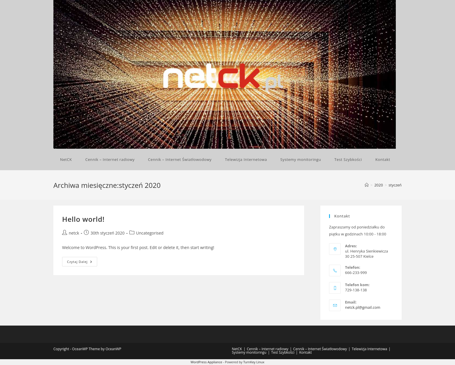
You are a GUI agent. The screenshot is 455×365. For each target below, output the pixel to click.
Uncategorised (150, 233)
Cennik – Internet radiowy (267, 348)
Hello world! (83, 219)
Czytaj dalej (82, 262)
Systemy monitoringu (249, 352)
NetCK (237, 348)
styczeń (395, 185)
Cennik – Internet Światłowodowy (320, 348)
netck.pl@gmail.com (362, 307)
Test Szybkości (283, 352)
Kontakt (305, 352)
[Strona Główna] (367, 185)
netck (74, 233)
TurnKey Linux (253, 362)
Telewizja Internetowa (369, 348)
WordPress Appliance (206, 362)
